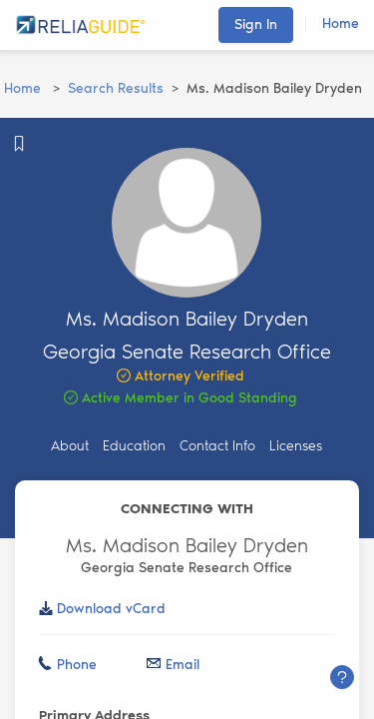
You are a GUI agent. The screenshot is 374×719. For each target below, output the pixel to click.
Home (340, 23)
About (70, 445)
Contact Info (217, 445)
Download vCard (111, 608)
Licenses (295, 445)
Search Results (116, 88)
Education (134, 445)
